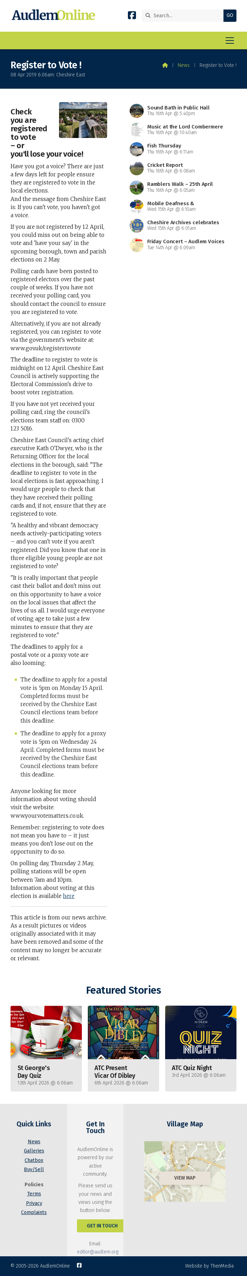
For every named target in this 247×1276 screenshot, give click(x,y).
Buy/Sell (34, 1170)
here (68, 896)
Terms (34, 1194)
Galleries (34, 1151)
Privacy (34, 1203)
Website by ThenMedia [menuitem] (209, 1266)
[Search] (184, 16)
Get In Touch (102, 1226)
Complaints (34, 1212)
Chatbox (34, 1160)
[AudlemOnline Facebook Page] (132, 16)
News (184, 65)
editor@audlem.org (97, 1252)
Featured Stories (123, 990)
